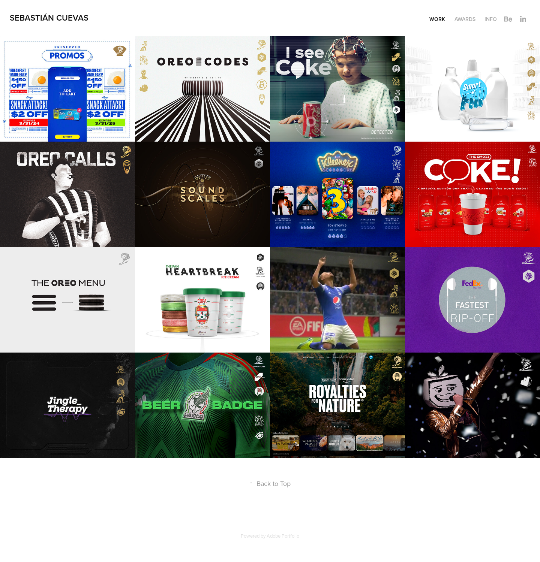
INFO (490, 19)
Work (437, 19)
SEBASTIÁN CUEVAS (49, 18)
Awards (465, 19)
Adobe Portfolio (283, 535)
